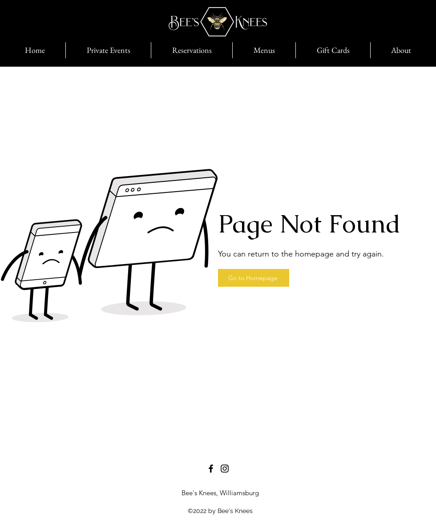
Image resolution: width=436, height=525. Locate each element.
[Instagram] (224, 468)
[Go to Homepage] (253, 278)
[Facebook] (211, 468)
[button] (332, 50)
